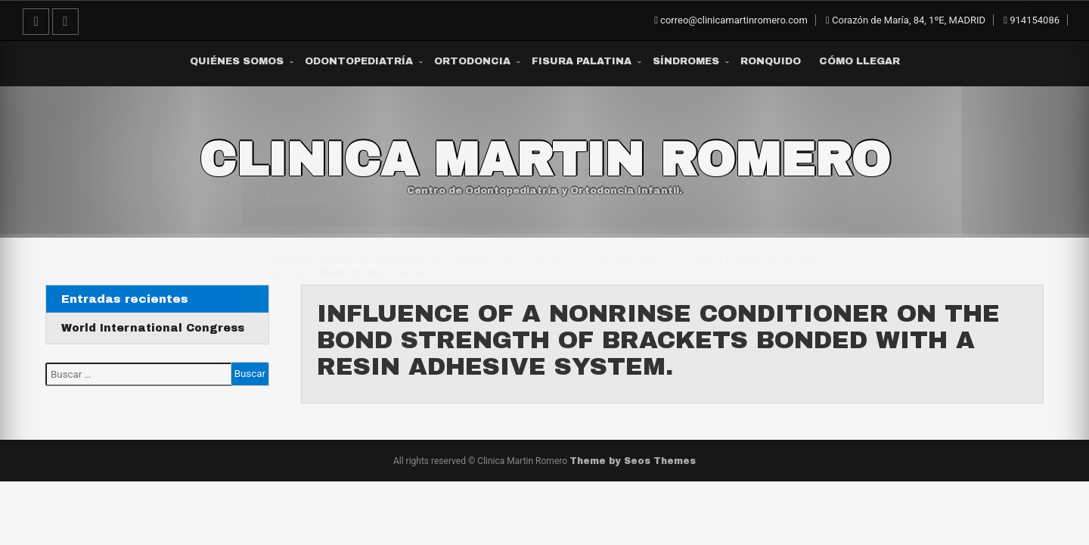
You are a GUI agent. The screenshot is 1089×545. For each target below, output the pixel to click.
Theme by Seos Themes (632, 461)
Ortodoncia (472, 61)
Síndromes (686, 61)
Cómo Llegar (859, 61)
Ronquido (770, 61)
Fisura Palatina (581, 61)
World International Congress (152, 328)
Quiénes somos (237, 61)
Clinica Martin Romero (544, 159)
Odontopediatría (359, 61)
